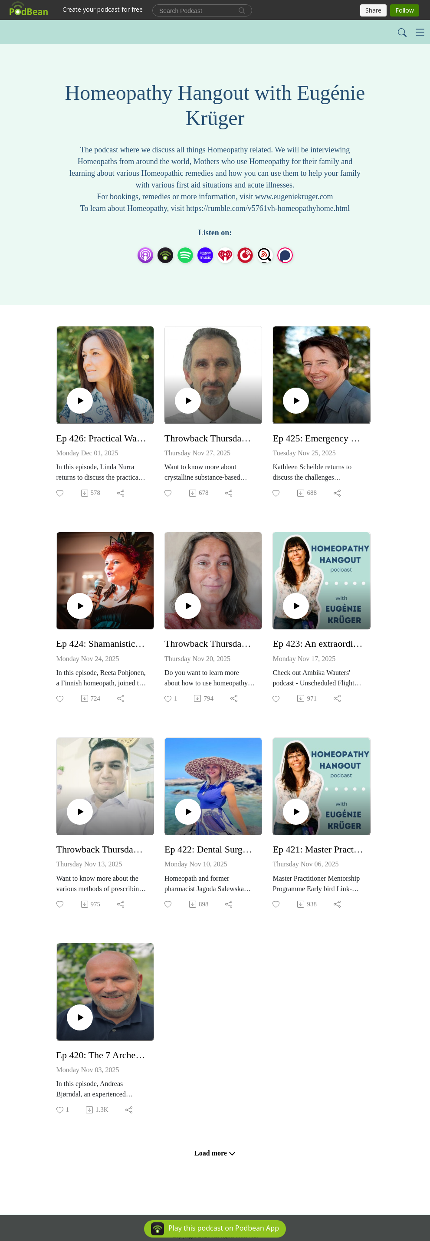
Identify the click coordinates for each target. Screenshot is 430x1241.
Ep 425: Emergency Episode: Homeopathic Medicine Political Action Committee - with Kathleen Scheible (317, 438)
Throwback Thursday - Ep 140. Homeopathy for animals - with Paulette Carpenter (209, 643)
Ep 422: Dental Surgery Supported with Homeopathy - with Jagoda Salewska (209, 849)
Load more (215, 1153)
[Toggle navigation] (420, 32)
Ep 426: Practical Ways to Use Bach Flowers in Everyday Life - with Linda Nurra (101, 438)
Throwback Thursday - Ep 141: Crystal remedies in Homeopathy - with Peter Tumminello (209, 438)
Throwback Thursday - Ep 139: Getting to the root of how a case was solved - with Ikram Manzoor (101, 849)
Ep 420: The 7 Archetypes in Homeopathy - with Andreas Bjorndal (101, 1055)
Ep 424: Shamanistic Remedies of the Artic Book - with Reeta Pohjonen (101, 643)
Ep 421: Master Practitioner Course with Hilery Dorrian (317, 849)
